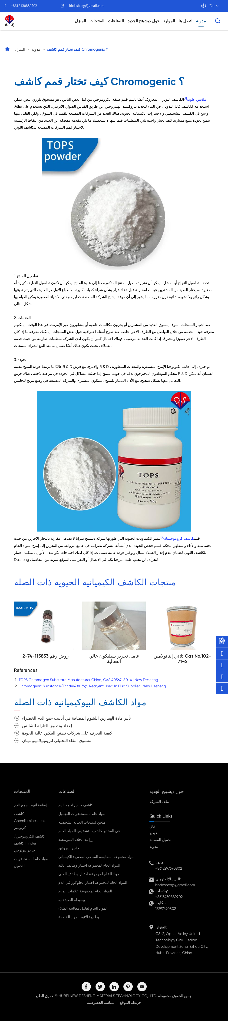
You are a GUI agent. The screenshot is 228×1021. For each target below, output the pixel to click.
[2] (162, 537)
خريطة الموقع (130, 1002)
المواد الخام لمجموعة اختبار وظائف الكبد (89, 865)
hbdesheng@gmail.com (86, 6)
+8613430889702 (24, 6)
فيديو (153, 833)
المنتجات (96, 21)
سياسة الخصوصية (100, 1002)
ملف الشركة (159, 801)
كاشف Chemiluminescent (29, 817)
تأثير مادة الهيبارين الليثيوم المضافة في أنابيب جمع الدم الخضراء (76, 718)
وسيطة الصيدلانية (71, 900)
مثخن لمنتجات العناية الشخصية (82, 822)
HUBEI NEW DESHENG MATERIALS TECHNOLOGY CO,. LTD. (108, 996)
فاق (152, 826)
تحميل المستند (160, 840)
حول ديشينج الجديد (144, 21)
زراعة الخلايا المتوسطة (75, 839)
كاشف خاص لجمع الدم (75, 805)
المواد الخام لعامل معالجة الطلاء (83, 908)
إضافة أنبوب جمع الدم (30, 805)
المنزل (80, 21)
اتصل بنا (185, 21)
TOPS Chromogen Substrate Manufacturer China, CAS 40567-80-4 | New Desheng (88, 680)
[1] (185, 98)
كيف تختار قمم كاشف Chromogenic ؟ (77, 49)
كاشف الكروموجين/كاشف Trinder (29, 839)
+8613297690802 (168, 868)
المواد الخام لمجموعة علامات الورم (85, 891)
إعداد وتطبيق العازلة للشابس (47, 725)
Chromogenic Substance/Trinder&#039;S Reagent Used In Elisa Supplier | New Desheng (92, 686)
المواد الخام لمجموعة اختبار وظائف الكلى (89, 874)
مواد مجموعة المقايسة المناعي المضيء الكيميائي (96, 857)
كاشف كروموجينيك (179, 538)
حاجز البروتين (68, 848)
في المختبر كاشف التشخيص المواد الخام (89, 831)
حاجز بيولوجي (24, 850)
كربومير (20, 827)
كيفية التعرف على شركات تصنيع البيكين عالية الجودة (67, 733)
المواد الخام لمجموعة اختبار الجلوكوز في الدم (92, 882)
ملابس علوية (196, 99)
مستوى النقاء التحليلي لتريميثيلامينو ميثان (56, 740)
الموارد (169, 21)
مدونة (201, 21)
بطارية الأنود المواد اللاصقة (78, 917)
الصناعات (116, 21)
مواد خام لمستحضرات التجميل (31, 862)
